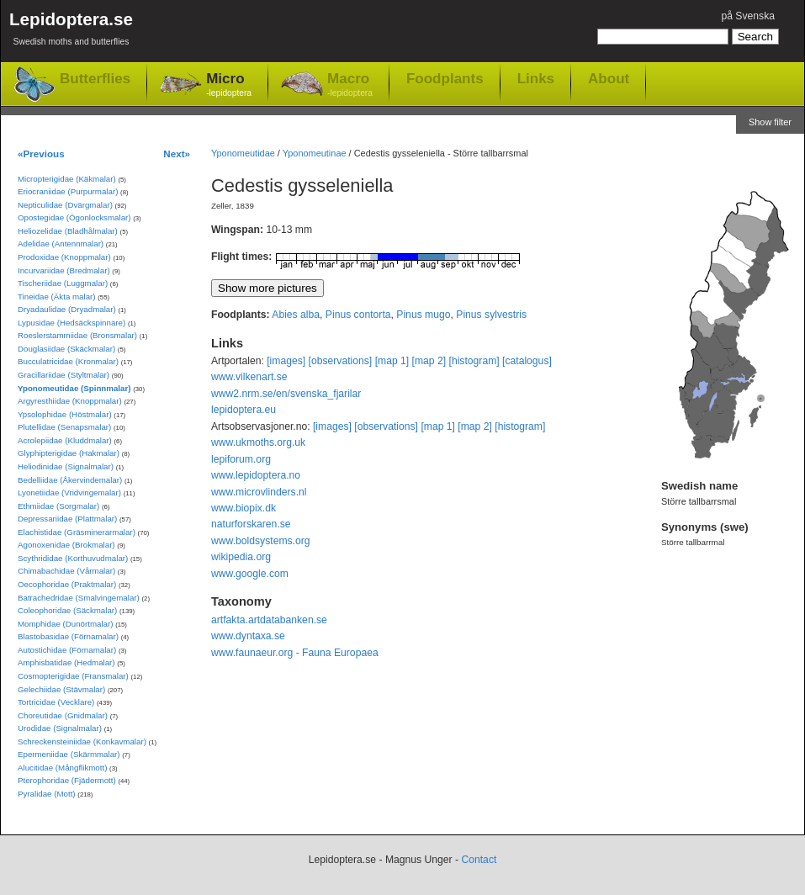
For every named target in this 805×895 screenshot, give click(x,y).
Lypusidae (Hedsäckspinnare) (71, 322)
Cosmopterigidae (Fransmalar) (73, 676)
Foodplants (445, 78)
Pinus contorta (358, 314)
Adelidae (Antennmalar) (60, 243)
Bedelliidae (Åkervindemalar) (70, 480)
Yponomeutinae (315, 153)
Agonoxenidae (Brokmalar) (66, 544)
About (608, 78)
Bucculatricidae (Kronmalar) (68, 361)
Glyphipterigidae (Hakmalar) (68, 453)
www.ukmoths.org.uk (258, 442)
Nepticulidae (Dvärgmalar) (65, 204)
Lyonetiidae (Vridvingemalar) (69, 492)
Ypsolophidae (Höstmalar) (65, 414)
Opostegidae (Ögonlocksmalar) (74, 217)
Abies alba (296, 314)
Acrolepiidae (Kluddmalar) (65, 440)
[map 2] (429, 361)
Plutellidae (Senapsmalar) (64, 427)
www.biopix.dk (243, 508)
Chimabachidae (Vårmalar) (66, 570)
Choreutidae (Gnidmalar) (63, 715)
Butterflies (95, 79)
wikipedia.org (241, 557)
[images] (286, 361)
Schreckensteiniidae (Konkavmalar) (82, 741)
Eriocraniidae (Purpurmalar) (68, 191)
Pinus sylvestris (491, 314)
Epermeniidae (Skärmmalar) (69, 754)
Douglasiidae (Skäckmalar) (66, 348)
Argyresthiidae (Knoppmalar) (70, 400)
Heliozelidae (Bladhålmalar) (68, 231)
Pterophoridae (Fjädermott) (67, 780)
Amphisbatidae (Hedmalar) (66, 662)
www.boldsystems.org (260, 541)
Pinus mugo (423, 314)
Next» (176, 153)
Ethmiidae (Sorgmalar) (58, 506)
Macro (350, 85)
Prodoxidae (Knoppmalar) (64, 257)
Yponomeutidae (243, 153)
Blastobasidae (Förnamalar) (68, 636)
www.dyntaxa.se (248, 636)
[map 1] (392, 361)
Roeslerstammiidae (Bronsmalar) (77, 335)
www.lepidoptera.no (255, 475)
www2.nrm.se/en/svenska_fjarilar (286, 394)
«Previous (41, 153)
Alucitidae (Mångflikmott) (62, 767)
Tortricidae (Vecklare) (56, 702)
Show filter (770, 122)
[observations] (341, 361)
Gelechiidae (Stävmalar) (61, 689)
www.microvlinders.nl (258, 492)
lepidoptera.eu (243, 410)
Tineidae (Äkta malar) (57, 296)
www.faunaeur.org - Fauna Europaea (295, 653)
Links (535, 78)
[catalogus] (527, 361)
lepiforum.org (241, 459)
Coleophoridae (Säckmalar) (67, 610)
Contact (478, 860)
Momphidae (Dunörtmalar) (65, 623)
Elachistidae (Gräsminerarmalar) (76, 532)
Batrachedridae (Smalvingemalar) (79, 597)
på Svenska (748, 16)
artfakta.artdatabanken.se (269, 620)
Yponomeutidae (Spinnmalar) (74, 388)
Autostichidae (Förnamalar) (67, 649)
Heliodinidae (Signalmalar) (66, 466)
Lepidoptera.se (71, 31)
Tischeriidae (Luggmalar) (63, 283)
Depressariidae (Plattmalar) (67, 518)
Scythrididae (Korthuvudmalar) (73, 558)
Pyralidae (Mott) (47, 793)
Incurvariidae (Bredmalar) (64, 270)
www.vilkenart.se (249, 377)
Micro (229, 85)
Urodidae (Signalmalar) (60, 728)
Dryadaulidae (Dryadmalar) (67, 309)
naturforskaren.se (251, 524)
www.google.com (250, 574)
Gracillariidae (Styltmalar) (63, 374)
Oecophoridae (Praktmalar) (67, 584)
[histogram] (474, 361)
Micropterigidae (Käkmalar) (67, 178)
